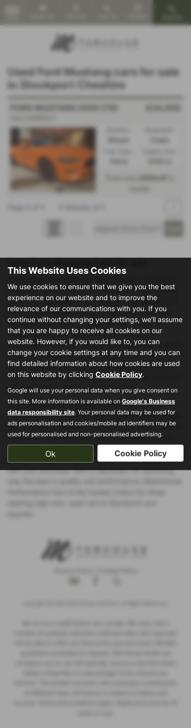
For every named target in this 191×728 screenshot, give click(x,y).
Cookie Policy (119, 373)
